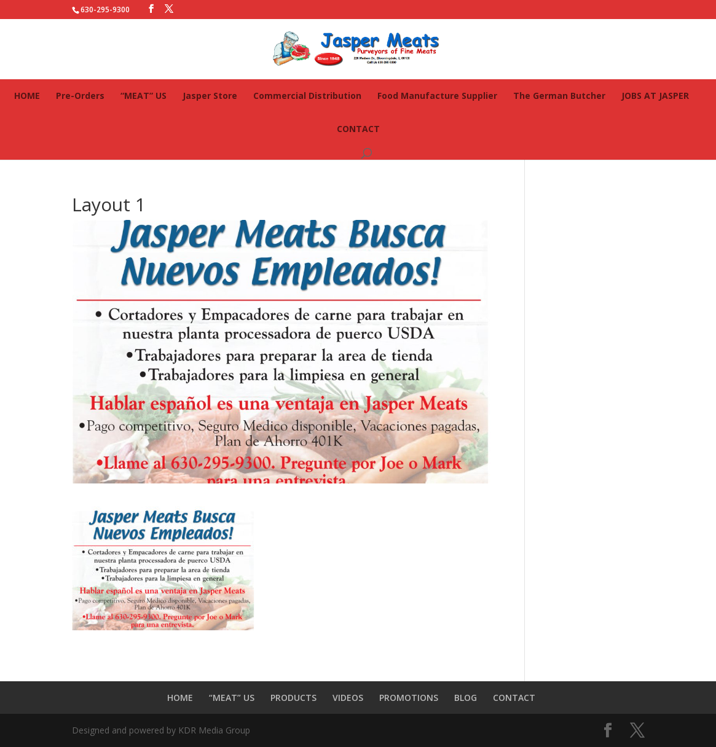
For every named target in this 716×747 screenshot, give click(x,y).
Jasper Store (210, 95)
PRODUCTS (293, 697)
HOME (27, 95)
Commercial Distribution (307, 95)
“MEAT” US (143, 95)
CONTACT (358, 129)
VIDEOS (347, 697)
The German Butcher (559, 95)
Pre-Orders (80, 95)
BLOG (465, 697)
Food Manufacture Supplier (437, 95)
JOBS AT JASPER (655, 95)
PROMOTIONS (408, 697)
